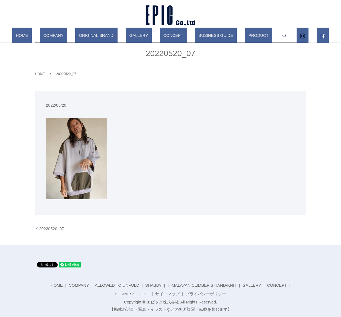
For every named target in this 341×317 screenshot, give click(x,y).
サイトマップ (167, 294)
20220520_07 (51, 228)
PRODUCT (246, 35)
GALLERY (147, 35)
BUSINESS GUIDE (210, 35)
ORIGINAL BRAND (109, 35)
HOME (49, 35)
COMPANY (73, 35)
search (268, 36)
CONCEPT (175, 35)
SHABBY (153, 285)
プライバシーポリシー (206, 294)
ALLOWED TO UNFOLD (117, 285)
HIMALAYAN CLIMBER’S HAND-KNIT (202, 285)
